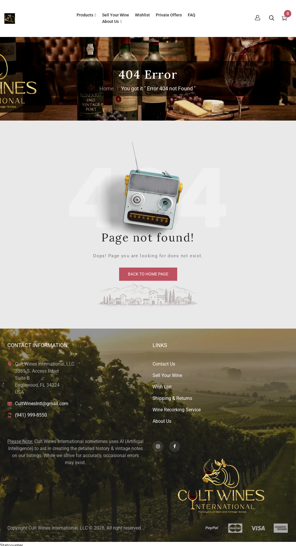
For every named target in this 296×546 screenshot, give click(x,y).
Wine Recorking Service (177, 407)
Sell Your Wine (167, 372)
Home (106, 85)
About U (161, 418)
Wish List (162, 384)
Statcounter (11, 542)
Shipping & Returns (172, 395)
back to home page (148, 271)
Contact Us (164, 361)
